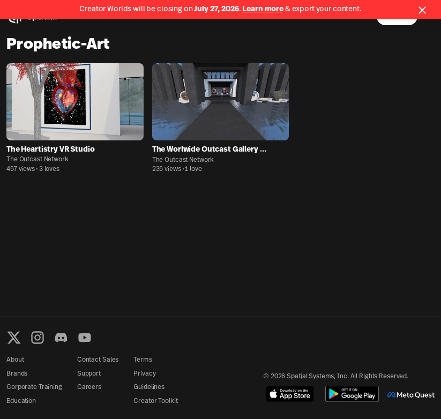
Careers (89, 387)
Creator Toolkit (155, 401)
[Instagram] (37, 337)
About (15, 360)
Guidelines (149, 387)
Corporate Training (34, 387)
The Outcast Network (37, 159)
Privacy (144, 374)
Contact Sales (97, 360)
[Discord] (61, 337)
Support (89, 374)
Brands (16, 374)
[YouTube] (84, 337)
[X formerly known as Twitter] (13, 337)
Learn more (262, 9)
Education (21, 401)
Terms (142, 360)
